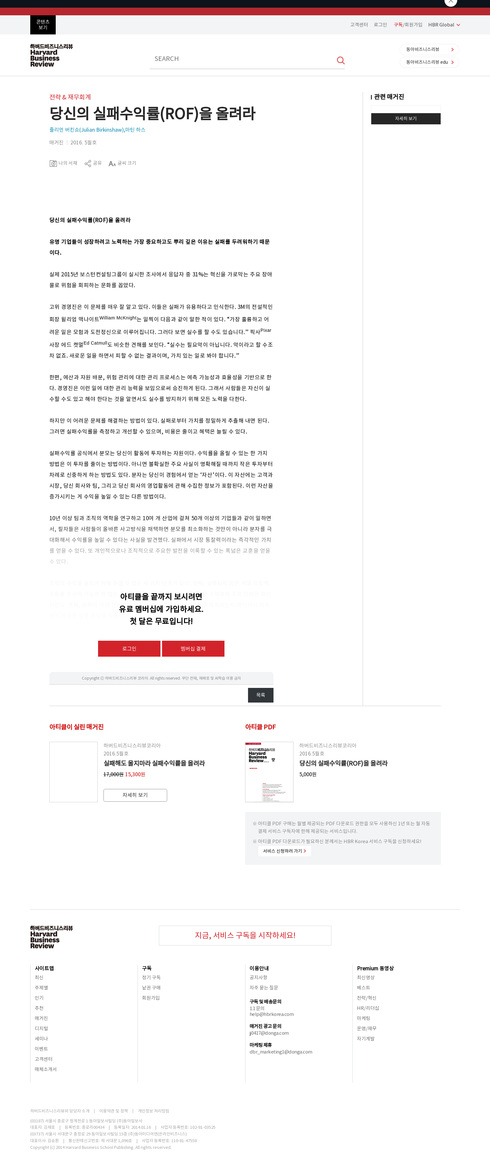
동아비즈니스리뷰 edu (427, 62)
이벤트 (41, 1049)
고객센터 (359, 25)
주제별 (41, 988)
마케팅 (363, 1018)
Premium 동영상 (375, 968)
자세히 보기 (406, 118)
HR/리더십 (368, 1008)
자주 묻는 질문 (264, 988)
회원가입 (151, 998)
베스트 (363, 988)
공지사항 (258, 977)
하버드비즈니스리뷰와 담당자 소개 (59, 1111)
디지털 (41, 1028)
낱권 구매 (151, 988)
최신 (39, 977)
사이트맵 (44, 968)
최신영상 (366, 977)
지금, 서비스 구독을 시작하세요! (245, 935)
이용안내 (259, 968)
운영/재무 (367, 1028)
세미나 (41, 1039)
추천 (39, 1008)
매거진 (41, 1018)
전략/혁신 (367, 998)
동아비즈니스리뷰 (422, 49)
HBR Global (441, 25)
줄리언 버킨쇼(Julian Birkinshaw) (86, 130)
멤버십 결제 (193, 648)
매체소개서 (46, 1069)
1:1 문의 (257, 1008)
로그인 (380, 25)
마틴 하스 (135, 130)
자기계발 (366, 1039)
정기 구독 (151, 977)
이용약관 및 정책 (113, 1111)
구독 (147, 968)
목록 (260, 695)
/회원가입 (408, 25)
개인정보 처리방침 (153, 1111)
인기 (39, 998)
